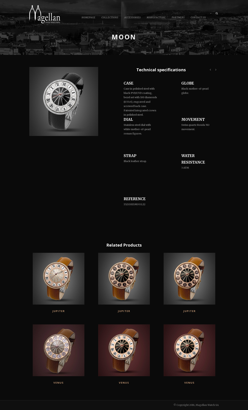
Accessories (132, 17)
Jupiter (58, 311)
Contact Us (198, 17)
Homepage (88, 17)
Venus (58, 382)
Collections (109, 17)
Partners (178, 17)
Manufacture (156, 17)
